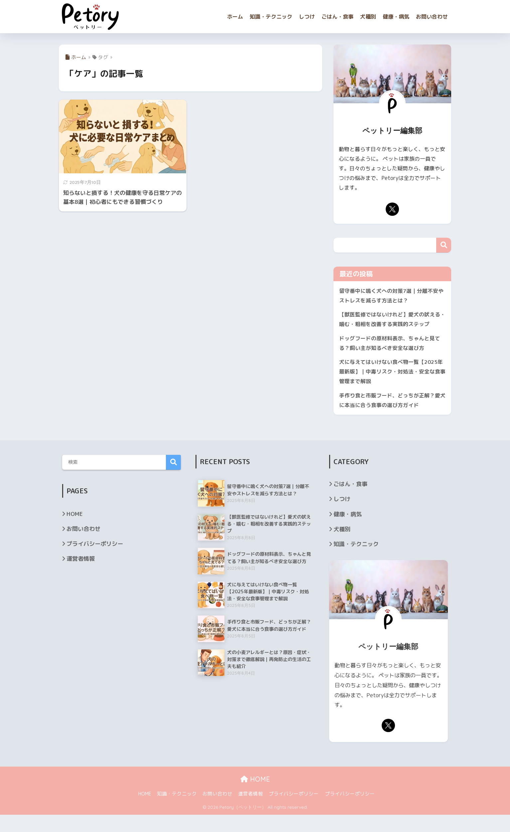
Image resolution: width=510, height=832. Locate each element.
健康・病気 (396, 16)
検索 (443, 245)
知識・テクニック (271, 16)
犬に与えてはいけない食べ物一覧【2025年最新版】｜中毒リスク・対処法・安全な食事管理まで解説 (391, 386)
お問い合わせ (432, 16)
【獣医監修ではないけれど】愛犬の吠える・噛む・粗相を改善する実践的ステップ (390, 326)
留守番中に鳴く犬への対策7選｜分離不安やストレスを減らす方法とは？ (392, 296)
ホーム (235, 16)
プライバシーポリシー (94, 561)
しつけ (307, 16)
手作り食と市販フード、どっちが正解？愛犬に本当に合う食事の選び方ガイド (390, 417)
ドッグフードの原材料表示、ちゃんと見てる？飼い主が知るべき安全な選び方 (390, 356)
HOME (74, 531)
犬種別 (368, 16)
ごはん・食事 (337, 16)
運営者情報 (80, 576)
